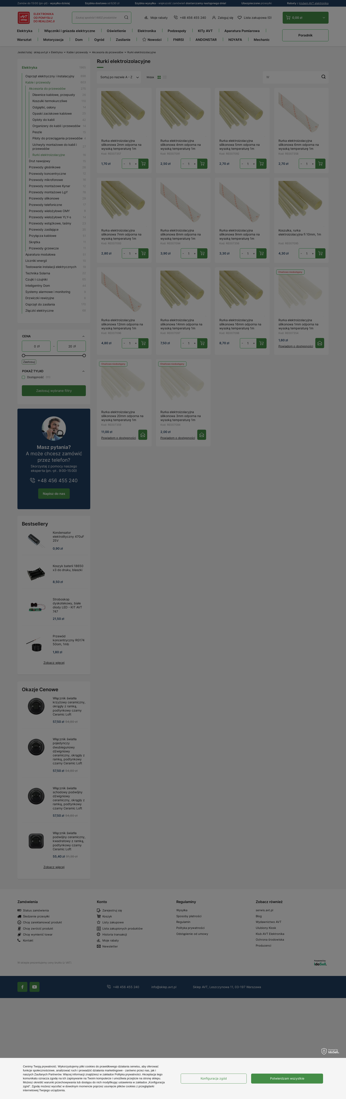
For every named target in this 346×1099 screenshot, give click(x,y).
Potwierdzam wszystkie (287, 1078)
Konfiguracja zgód (214, 1078)
